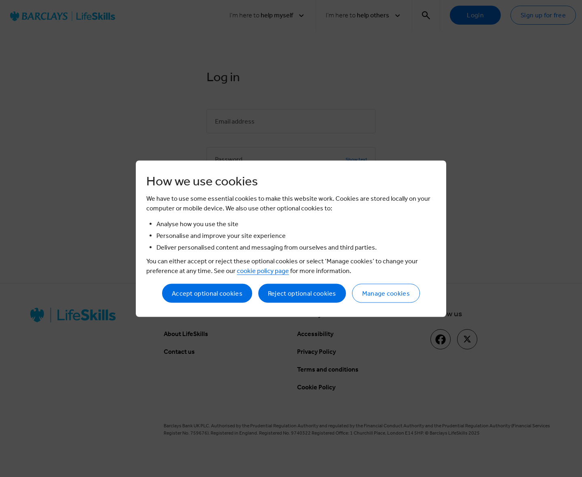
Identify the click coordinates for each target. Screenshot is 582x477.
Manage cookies (386, 293)
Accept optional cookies (207, 293)
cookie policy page (263, 270)
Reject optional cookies (302, 293)
